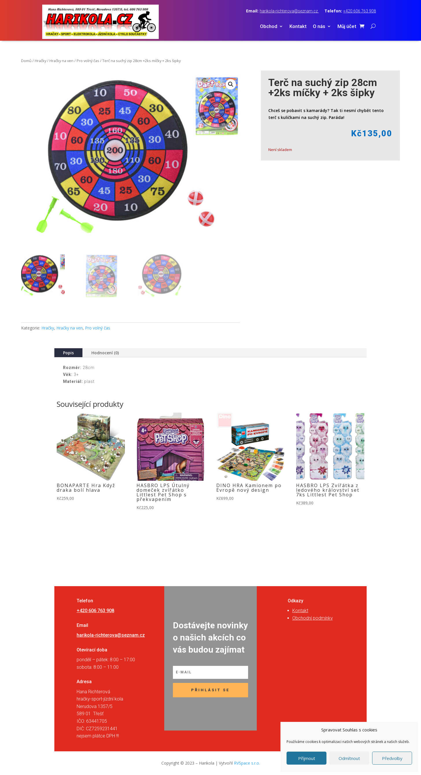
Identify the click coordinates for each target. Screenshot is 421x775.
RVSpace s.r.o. (247, 763)
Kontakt (297, 26)
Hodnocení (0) (105, 352)
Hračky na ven (61, 60)
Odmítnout (349, 758)
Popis (68, 352)
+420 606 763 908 (359, 11)
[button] (231, 84)
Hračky (40, 60)
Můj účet (346, 26)
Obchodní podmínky (312, 618)
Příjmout (306, 758)
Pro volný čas (88, 60)
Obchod (268, 26)
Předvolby (392, 758)
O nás (319, 26)
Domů (26, 60)
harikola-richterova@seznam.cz (289, 11)
